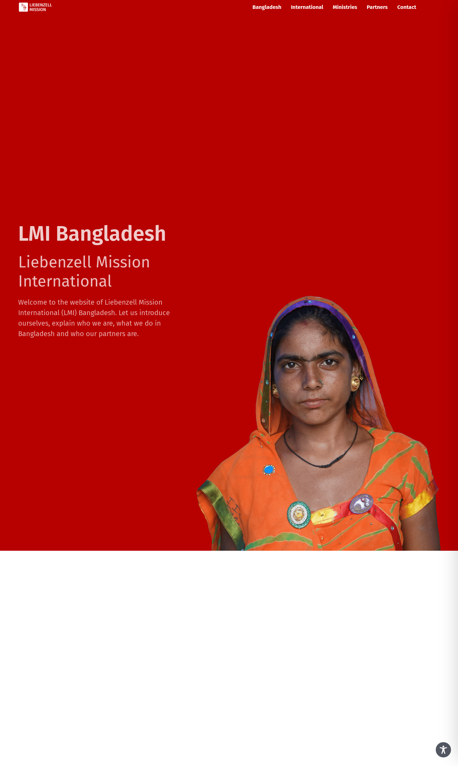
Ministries (345, 7)
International (307, 7)
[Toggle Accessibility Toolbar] (443, 750)
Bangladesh (267, 7)
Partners (377, 7)
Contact (406, 7)
